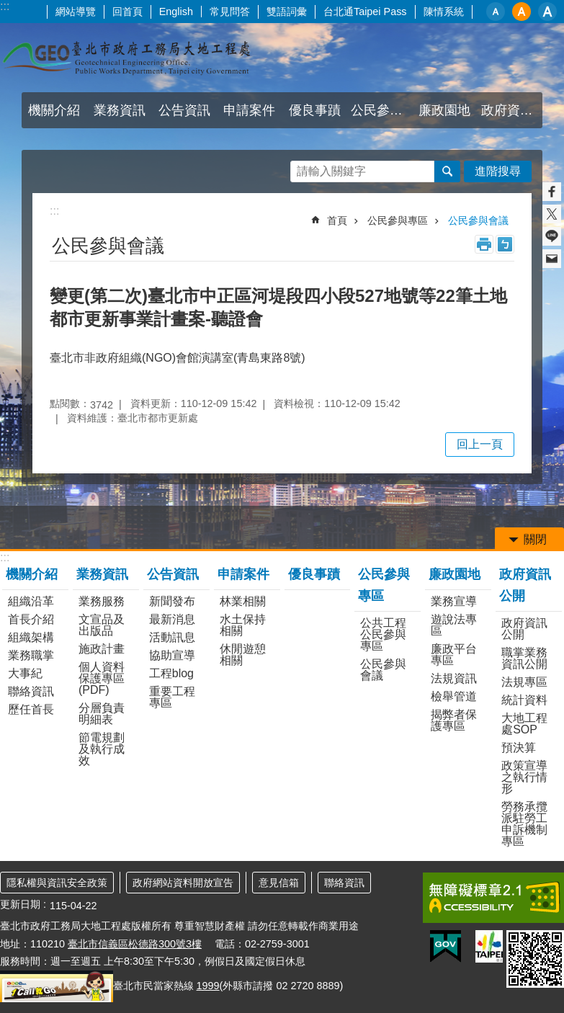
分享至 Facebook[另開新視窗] (551, 191)
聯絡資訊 (31, 691)
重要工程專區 (172, 697)
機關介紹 (54, 110)
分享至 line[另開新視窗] (551, 236)
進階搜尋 (498, 171)
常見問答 (230, 11)
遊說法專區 (454, 625)
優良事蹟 (315, 110)
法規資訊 (454, 678)
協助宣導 (172, 655)
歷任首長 (31, 709)
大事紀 (25, 673)
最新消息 (172, 619)
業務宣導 (454, 601)
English (176, 11)
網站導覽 (75, 11)
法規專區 (524, 682)
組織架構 (31, 637)
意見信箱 (279, 882)
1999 (208, 985)
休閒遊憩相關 (243, 654)
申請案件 (249, 110)
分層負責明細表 (102, 714)
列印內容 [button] (484, 244)
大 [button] (547, 11)
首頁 (337, 220)
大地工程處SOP (524, 724)
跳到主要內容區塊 (7, 7)
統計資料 (524, 700)
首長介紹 (31, 619)
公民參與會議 (478, 220)
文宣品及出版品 (102, 625)
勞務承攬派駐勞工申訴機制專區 (524, 823)
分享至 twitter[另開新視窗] (551, 214)
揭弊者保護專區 (454, 720)
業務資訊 (120, 110)
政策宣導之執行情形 (524, 777)
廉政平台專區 (454, 654)
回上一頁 (480, 444)
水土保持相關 (243, 625)
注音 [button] (505, 244)
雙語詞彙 (287, 11)
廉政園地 (444, 110)
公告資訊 (184, 110)
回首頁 (127, 11)
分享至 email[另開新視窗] (551, 258)
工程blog (171, 673)
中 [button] (521, 11)
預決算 (518, 747)
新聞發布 (172, 601)
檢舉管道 (454, 696)
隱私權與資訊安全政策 (56, 882)
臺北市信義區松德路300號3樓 (135, 944)
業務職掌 (31, 655)
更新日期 (20, 904)
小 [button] (495, 11)
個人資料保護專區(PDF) (102, 678)
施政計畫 (102, 649)
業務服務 (102, 601)
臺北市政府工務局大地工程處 (126, 57)
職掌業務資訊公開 (524, 658)
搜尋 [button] (447, 171)
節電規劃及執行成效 (102, 749)
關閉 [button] (535, 539)
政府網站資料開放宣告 (183, 882)
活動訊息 (172, 637)
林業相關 (243, 601)
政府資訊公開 (511, 110)
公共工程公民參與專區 (383, 634)
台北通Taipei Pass (365, 11)
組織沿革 (31, 601)
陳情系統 (444, 11)
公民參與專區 (381, 110)
